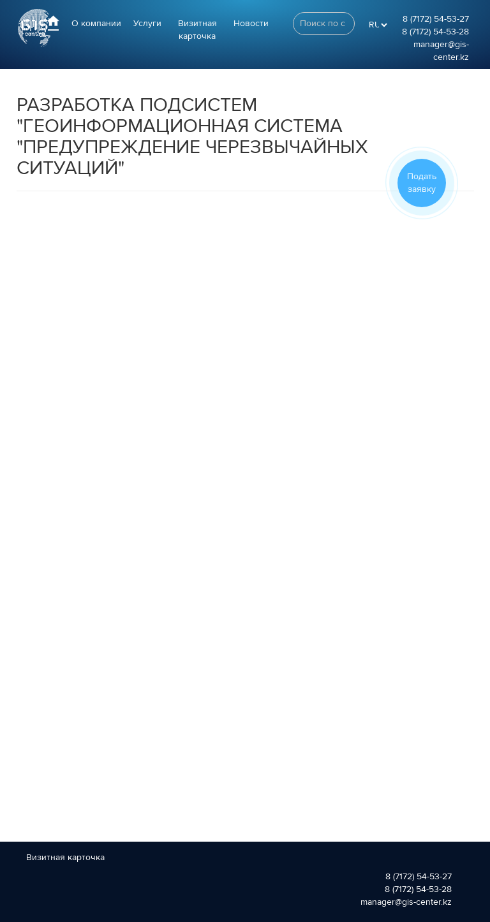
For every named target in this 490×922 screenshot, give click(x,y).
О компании (96, 23)
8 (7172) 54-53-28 (435, 32)
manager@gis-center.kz (406, 902)
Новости (251, 23)
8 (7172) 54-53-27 (436, 19)
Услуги (147, 23)
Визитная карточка (197, 30)
